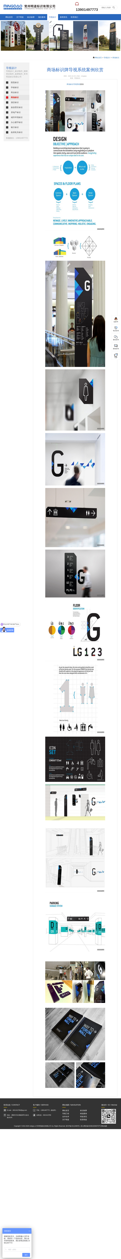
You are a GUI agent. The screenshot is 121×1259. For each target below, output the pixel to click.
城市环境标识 (17, 117)
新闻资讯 (63, 17)
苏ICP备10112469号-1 (73, 1126)
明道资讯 (83, 1117)
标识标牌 (30, 17)
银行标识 (15, 127)
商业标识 (15, 92)
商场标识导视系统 (73, 84)
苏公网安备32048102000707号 (91, 1126)
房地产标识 (16, 112)
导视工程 (65, 1113)
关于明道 (20, 17)
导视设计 (52, 17)
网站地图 (104, 1126)
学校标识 (15, 87)
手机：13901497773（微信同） (46, 1110)
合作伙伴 (65, 1117)
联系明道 (83, 1120)
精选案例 (83, 1113)
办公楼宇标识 (17, 122)
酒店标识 (15, 102)
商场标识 (115, 58)
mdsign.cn (32, 1126)
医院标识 (15, 82)
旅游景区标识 (17, 107)
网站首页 (9, 17)
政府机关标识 (17, 132)
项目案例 (41, 17)
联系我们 (74, 17)
